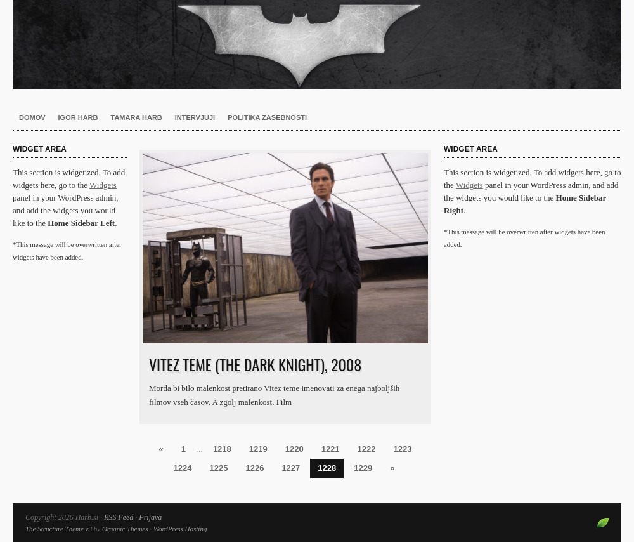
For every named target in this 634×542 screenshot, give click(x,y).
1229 (363, 468)
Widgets (103, 185)
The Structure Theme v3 (58, 528)
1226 (254, 468)
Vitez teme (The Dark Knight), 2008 (255, 364)
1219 (258, 449)
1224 (183, 468)
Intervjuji (195, 117)
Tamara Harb (136, 117)
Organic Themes (125, 528)
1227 (290, 468)
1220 (294, 449)
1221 (330, 449)
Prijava (150, 517)
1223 (403, 449)
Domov (32, 117)
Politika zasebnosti (267, 117)
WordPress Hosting (180, 528)
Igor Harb (78, 117)
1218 (222, 449)
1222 (367, 449)
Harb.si (317, 44)
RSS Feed (118, 517)
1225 (219, 468)
